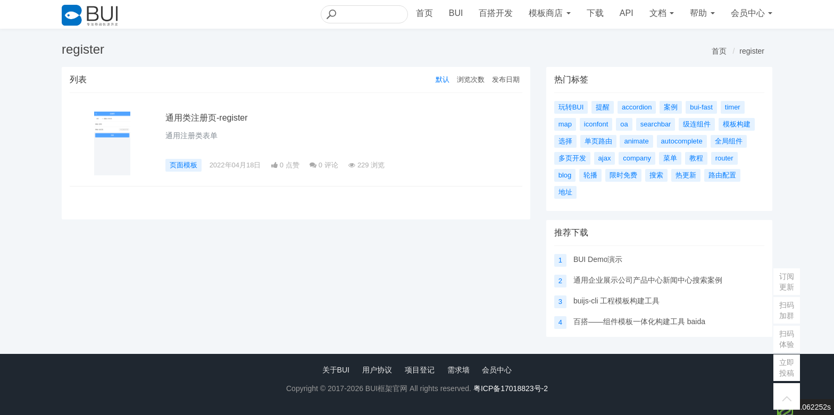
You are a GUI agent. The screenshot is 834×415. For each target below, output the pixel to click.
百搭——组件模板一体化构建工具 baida (639, 321)
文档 (661, 13)
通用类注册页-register (206, 117)
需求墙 (458, 370)
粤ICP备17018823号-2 (510, 388)
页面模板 (183, 165)
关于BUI (335, 370)
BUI (456, 13)
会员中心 (497, 370)
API (626, 13)
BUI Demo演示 (598, 259)
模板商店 (549, 13)
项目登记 (420, 370)
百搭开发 (496, 13)
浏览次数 (471, 79)
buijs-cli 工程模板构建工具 (616, 301)
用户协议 (377, 370)
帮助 (702, 13)
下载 (595, 13)
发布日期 (506, 79)
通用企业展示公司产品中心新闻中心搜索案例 (647, 280)
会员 (751, 13)
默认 (442, 79)
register (751, 51)
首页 (424, 13)
